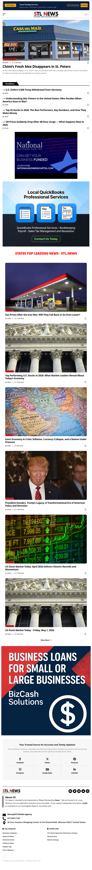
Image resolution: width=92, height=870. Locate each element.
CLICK (84, 803)
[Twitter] (47, 761)
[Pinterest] (74, 761)
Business (9, 371)
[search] (80, 14)
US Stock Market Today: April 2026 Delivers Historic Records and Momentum (40, 568)
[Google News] (47, 771)
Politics (9, 499)
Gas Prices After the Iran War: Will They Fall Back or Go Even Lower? (42, 314)
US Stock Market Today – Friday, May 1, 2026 (29, 630)
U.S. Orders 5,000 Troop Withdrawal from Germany (34, 89)
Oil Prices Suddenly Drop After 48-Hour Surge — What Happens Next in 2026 (43, 123)
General (9, 311)
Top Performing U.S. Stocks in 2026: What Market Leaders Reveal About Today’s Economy (44, 377)
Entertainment (10, 59)
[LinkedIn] (74, 771)
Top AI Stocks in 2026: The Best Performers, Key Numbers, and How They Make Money (44, 111)
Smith (6, 62)
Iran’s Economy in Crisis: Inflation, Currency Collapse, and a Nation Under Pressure (46, 441)
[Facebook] (20, 761)
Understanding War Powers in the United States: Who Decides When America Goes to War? (42, 100)
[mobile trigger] (5, 14)
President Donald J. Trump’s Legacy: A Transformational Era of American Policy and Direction (45, 504)
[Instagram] (20, 771)
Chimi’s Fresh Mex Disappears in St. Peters (36, 66)
